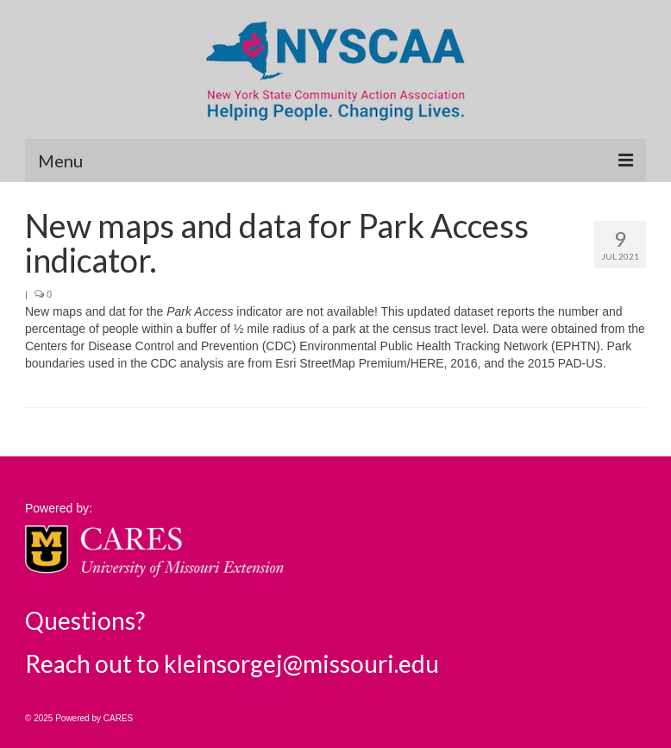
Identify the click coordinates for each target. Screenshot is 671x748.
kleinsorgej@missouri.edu (301, 663)
